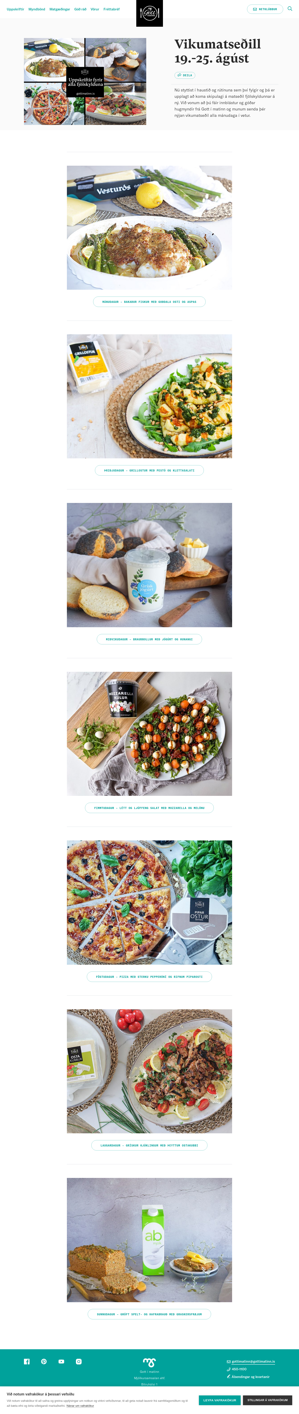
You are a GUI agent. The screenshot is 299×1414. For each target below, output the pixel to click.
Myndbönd (36, 9)
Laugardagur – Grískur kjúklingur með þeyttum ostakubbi (149, 1145)
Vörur (95, 9)
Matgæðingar (59, 9)
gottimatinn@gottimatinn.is (251, 1362)
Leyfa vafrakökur (219, 1400)
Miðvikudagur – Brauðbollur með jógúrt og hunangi (149, 639)
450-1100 (237, 1369)
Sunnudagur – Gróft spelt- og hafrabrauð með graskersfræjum (149, 1314)
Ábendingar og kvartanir (251, 1377)
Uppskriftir (15, 9)
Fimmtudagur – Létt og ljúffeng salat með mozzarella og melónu (149, 808)
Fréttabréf (112, 9)
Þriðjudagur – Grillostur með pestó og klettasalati (149, 470)
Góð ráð (80, 9)
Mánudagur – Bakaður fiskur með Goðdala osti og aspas (149, 302)
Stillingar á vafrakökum (267, 1400)
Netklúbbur (265, 9)
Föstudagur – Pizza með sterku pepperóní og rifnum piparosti (149, 977)
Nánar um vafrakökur (80, 1405)
